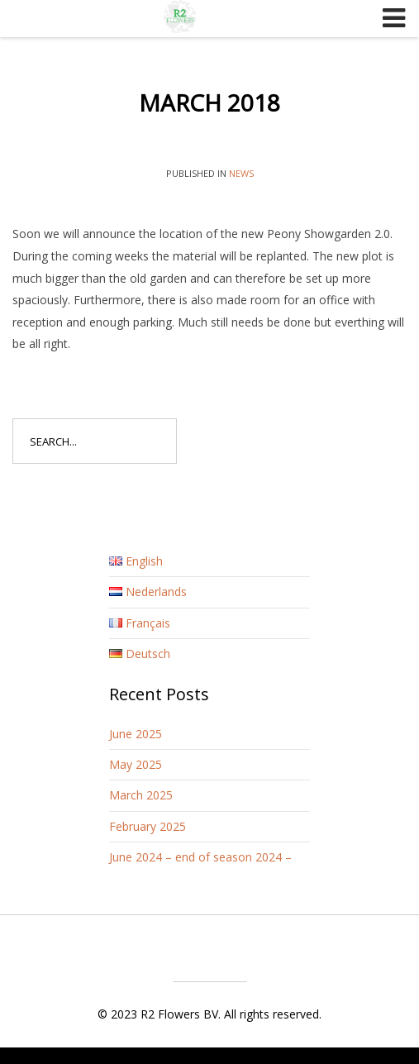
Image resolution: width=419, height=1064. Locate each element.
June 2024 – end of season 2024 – (200, 857)
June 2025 (135, 734)
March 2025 (141, 795)
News (241, 173)
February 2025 (147, 826)
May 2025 (135, 764)
